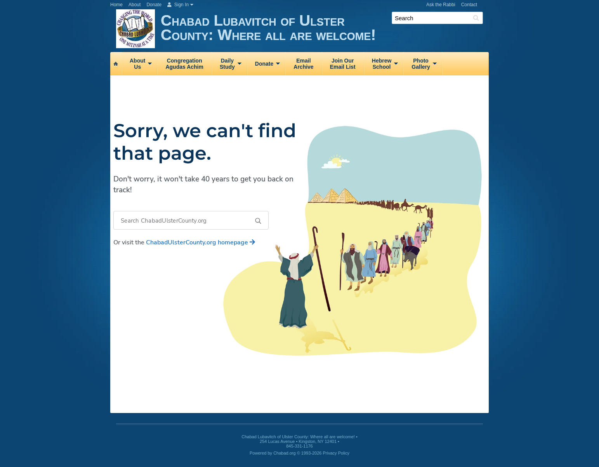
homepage (200, 242)
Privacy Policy (336, 453)
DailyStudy (227, 64)
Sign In (178, 4)
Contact (469, 4)
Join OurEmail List (343, 64)
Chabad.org (284, 453)
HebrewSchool (382, 64)
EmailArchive (303, 64)
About (134, 4)
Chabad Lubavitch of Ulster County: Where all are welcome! (325, 30)
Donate (153, 4)
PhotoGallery (420, 64)
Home (116, 4)
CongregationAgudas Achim (184, 64)
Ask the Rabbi (440, 4)
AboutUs (137, 64)
